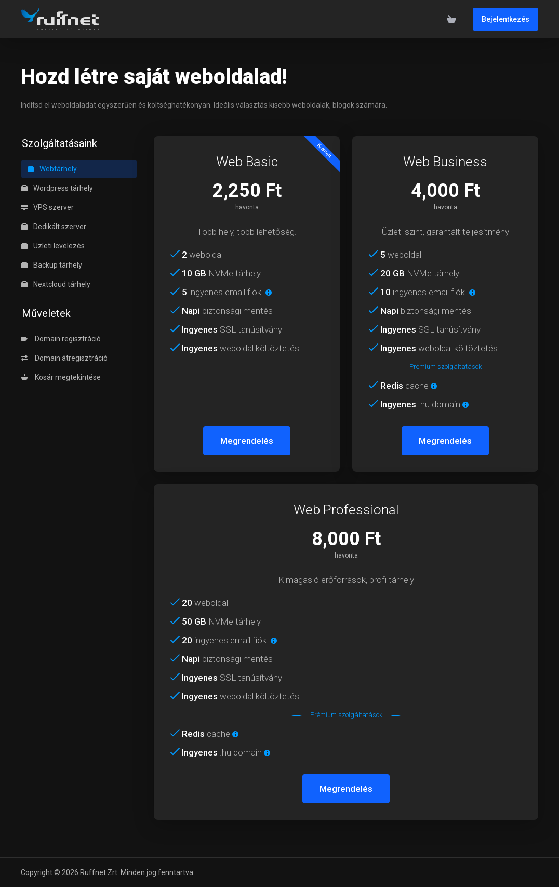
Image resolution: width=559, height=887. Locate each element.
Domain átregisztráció (64, 358)
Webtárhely (52, 169)
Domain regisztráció (61, 339)
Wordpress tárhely (57, 188)
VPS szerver (47, 207)
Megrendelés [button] (246, 440)
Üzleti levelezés (53, 246)
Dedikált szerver (53, 226)
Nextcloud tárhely (55, 284)
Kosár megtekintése (61, 377)
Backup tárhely (51, 265)
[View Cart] (451, 19)
